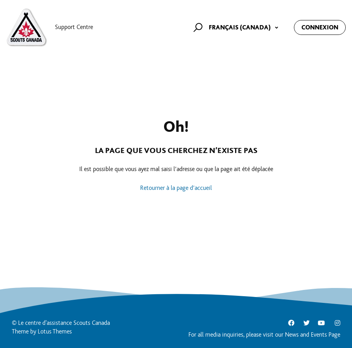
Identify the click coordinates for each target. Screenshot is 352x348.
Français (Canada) (240, 27)
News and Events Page (312, 335)
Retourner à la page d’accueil (176, 188)
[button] (196, 27)
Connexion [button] (319, 27)
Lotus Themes (55, 331)
